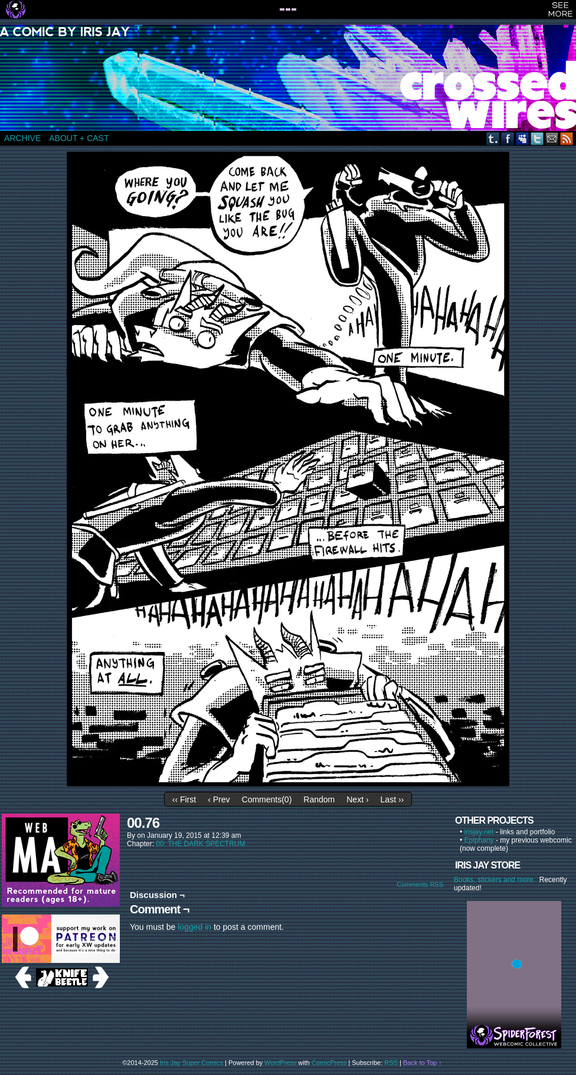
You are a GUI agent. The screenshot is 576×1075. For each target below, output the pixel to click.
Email (552, 138)
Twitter (537, 138)
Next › (357, 799)
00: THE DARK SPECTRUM (200, 844)
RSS (566, 138)
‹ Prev (219, 799)
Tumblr (493, 138)
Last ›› (392, 799)
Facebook (507, 138)
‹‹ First (184, 799)
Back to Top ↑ (422, 1062)
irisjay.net (479, 832)
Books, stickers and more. (496, 880)
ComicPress (329, 1062)
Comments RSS (420, 884)
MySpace (522, 138)
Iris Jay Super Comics (191, 1062)
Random (319, 799)
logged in (194, 927)
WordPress (280, 1062)
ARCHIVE (22, 138)
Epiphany (479, 840)
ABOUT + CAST (79, 138)
